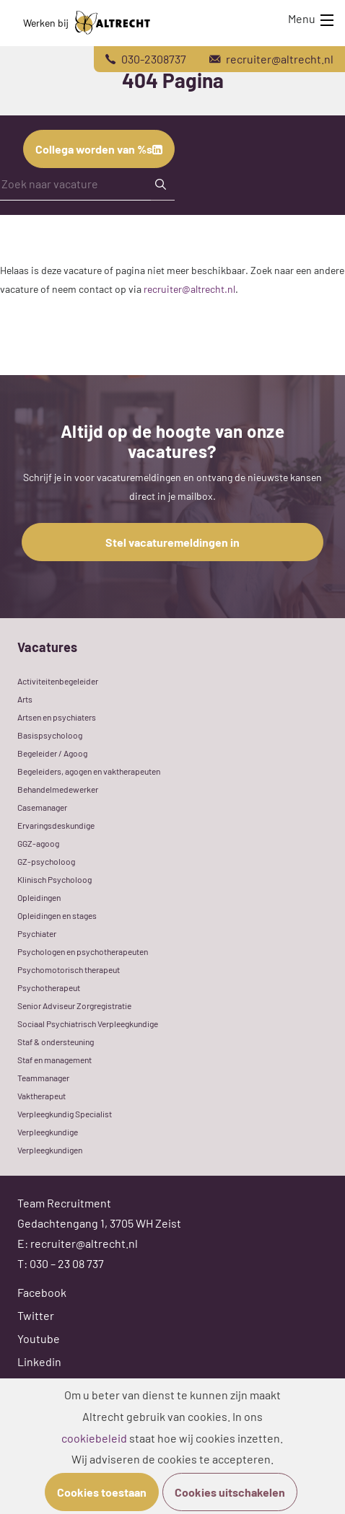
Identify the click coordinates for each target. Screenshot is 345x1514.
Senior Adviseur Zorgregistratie (74, 1005)
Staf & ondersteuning (55, 1042)
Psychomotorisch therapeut (68, 969)
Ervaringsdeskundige (56, 825)
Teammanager (43, 1078)
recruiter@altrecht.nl (189, 289)
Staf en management (54, 1060)
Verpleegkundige (47, 1132)
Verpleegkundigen (49, 1150)
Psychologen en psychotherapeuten (82, 951)
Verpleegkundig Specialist (64, 1114)
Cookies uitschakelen (230, 1492)
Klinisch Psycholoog (54, 879)
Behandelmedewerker (57, 789)
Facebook (41, 1292)
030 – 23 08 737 (67, 1263)
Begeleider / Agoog (52, 753)
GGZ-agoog (38, 843)
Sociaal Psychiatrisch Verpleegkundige (87, 1023)
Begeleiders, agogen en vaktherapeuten (88, 771)
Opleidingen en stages (57, 915)
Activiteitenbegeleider (57, 681)
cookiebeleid (94, 1438)
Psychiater (36, 933)
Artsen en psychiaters (56, 717)
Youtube (38, 1338)
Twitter (35, 1315)
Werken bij (86, 22)
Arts (24, 699)
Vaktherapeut (41, 1096)
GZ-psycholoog (46, 861)
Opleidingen (39, 897)
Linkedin (39, 1361)
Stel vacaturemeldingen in (172, 542)
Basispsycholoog (49, 735)
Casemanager (42, 807)
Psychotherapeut (48, 987)
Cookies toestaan (102, 1492)
